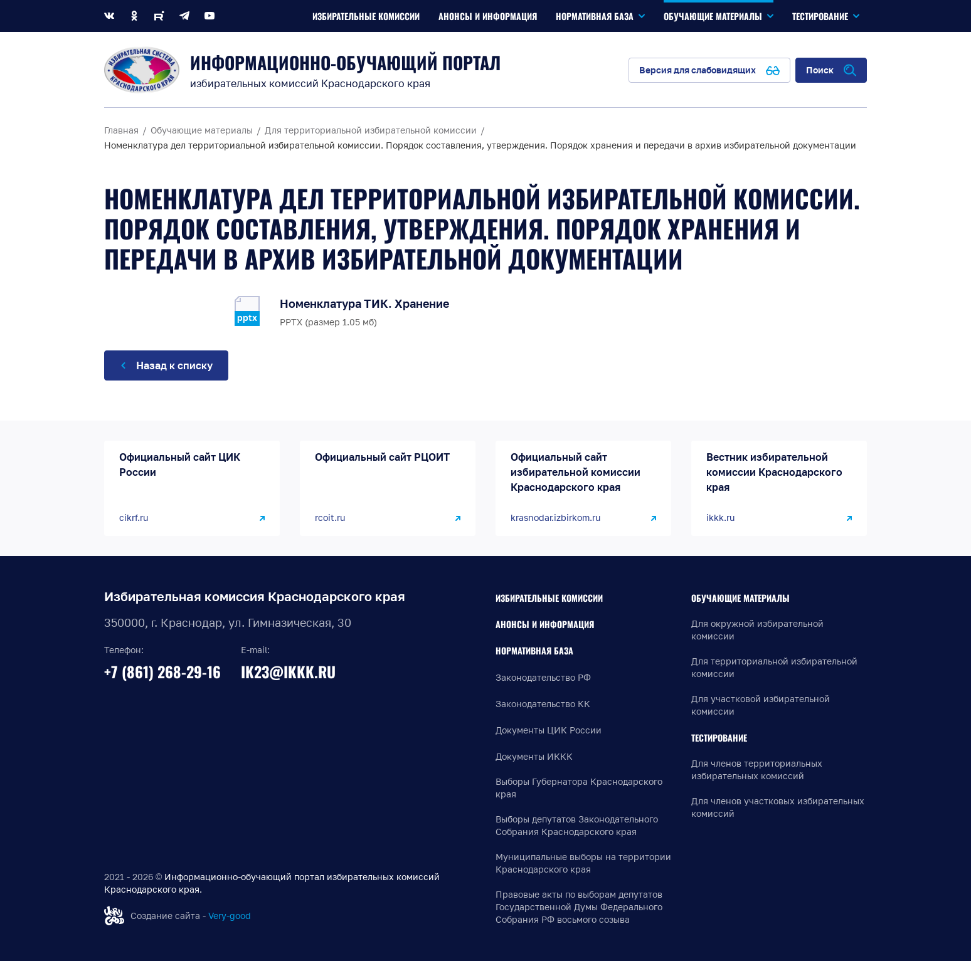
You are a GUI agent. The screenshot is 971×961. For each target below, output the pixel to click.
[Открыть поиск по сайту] (831, 70)
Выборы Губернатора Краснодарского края (579, 787)
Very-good (229, 915)
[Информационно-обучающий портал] (141, 69)
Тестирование (719, 737)
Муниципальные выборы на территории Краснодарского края (583, 862)
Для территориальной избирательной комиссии (774, 667)
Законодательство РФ (543, 677)
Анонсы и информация (545, 624)
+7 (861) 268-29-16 (162, 671)
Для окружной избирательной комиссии (757, 629)
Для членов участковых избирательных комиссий (777, 807)
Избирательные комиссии (549, 597)
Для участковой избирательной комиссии (760, 705)
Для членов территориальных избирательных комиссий (756, 769)
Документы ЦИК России (549, 730)
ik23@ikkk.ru (288, 671)
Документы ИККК (534, 756)
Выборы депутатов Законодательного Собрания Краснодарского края (577, 825)
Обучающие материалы (740, 597)
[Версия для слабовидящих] (709, 70)
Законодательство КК (543, 703)
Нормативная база (534, 650)
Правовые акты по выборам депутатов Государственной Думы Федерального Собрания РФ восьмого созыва (579, 907)
